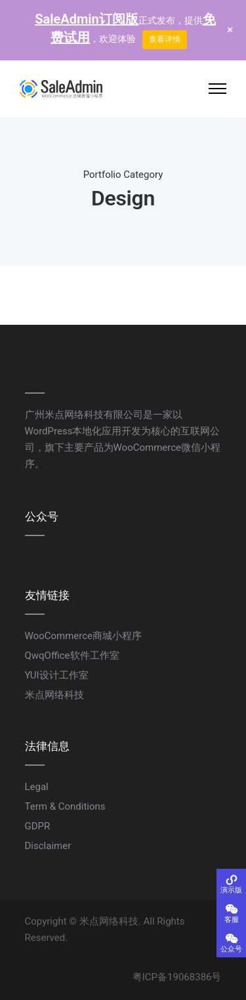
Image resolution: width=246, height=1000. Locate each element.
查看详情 (164, 39)
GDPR (38, 826)
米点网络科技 (54, 695)
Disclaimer (48, 846)
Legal (37, 787)
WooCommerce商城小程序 (83, 636)
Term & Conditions (65, 806)
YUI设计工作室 (57, 675)
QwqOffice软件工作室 (72, 655)
